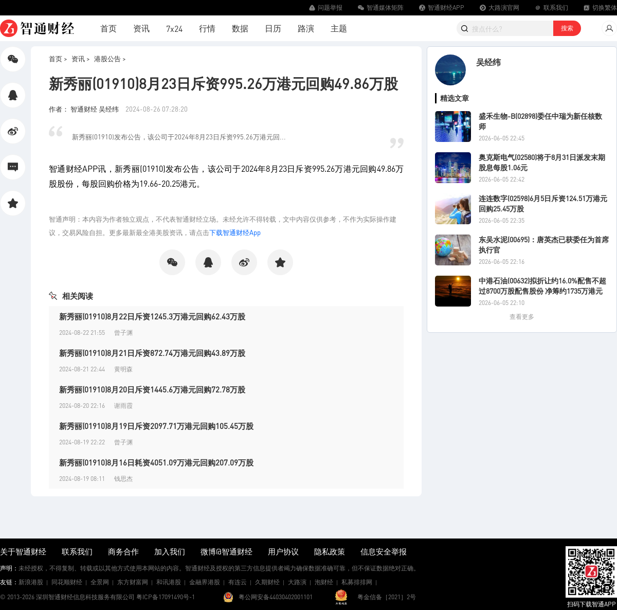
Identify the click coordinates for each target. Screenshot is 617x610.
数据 (240, 28)
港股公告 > (110, 58)
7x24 (174, 28)
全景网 (99, 582)
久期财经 (267, 582)
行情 (207, 28)
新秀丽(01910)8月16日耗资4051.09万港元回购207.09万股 (156, 462)
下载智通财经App (235, 232)
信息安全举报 (383, 551)
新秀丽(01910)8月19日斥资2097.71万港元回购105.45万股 (156, 426)
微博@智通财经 (226, 551)
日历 (273, 28)
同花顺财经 (66, 582)
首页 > (58, 58)
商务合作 (123, 551)
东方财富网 (132, 582)
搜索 (567, 28)
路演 (306, 28)
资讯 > (80, 58)
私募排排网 (356, 582)
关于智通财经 (23, 551)
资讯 (141, 28)
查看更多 (522, 316)
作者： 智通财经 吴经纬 (84, 108)
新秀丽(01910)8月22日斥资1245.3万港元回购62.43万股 (152, 316)
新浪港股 (31, 582)
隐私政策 (329, 551)
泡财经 (324, 582)
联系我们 (77, 551)
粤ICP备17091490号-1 (165, 597)
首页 (108, 28)
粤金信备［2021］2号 (386, 597)
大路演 (297, 582)
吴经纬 (488, 62)
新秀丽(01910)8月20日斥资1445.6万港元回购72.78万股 (152, 389)
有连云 (237, 582)
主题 (339, 28)
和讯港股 (168, 582)
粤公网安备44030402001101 (276, 597)
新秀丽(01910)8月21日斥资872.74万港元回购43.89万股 (152, 353)
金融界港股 (204, 582)
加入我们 (169, 551)
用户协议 (283, 551)
